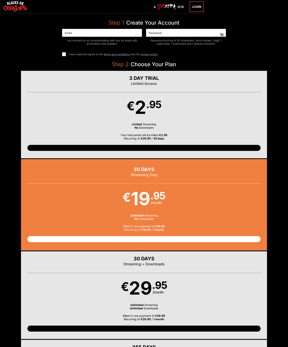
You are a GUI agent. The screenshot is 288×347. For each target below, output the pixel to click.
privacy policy (149, 54)
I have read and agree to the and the (113, 54)
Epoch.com (67, 321)
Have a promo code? (241, 170)
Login (196, 7)
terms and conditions (117, 54)
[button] (51, 118)
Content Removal (231, 321)
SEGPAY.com (175, 321)
